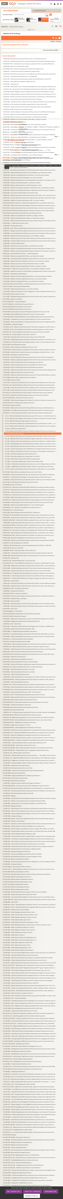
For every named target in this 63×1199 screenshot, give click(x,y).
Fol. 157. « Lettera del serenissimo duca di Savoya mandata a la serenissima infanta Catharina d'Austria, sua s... (31, 446)
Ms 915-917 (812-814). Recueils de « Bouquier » (14, 616)
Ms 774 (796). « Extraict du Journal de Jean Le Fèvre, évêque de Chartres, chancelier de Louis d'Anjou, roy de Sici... (30, 387)
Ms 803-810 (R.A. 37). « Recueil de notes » (13, 510)
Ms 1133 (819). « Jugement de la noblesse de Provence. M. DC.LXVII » (20, 1011)
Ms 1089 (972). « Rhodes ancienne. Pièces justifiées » (16, 909)
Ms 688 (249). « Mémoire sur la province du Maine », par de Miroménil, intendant (23, 246)
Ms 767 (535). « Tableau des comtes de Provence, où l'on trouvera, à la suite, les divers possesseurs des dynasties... (30, 370)
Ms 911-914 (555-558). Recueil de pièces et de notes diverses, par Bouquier (21, 613)
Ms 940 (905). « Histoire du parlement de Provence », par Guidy (19, 672)
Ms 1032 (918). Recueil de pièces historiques (14, 780)
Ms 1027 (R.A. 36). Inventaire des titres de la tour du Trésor (17, 768)
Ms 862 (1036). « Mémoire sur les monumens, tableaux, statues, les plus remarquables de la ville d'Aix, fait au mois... (29, 540)
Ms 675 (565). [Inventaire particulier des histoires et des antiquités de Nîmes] (22, 213)
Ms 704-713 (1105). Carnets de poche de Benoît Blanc (16, 286)
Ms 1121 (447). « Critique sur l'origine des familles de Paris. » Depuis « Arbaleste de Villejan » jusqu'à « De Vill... (30, 988)
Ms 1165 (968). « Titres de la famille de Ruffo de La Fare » (17, 1064)
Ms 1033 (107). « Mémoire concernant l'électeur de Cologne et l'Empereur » (22, 783)
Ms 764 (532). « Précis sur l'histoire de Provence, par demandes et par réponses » (23, 362)
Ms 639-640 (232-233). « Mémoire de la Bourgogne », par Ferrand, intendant (22, 144)
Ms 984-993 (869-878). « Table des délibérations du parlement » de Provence (22, 727)
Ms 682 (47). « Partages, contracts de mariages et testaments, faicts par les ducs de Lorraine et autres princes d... (30, 230)
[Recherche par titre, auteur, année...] (29, 14)
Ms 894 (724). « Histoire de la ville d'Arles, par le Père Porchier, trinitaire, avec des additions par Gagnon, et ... (30, 583)
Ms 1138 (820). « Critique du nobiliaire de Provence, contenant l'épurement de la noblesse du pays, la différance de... (30, 1021)
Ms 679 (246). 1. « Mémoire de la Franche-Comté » (15, 223)
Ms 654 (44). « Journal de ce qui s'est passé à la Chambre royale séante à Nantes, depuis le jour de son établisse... (30, 170)
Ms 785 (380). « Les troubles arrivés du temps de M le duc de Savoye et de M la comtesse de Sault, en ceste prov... (29, 410)
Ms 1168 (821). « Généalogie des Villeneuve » (14, 1071)
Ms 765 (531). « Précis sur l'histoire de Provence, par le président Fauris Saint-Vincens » (25, 365)
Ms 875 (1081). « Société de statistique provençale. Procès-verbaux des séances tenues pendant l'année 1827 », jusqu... (29, 568)
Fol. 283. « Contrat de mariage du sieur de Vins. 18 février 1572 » (21, 454)
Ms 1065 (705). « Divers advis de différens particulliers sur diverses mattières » (22, 854)
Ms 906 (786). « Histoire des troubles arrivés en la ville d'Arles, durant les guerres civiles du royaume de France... (30, 606)
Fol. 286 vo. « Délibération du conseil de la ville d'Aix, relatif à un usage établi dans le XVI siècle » (29, 466)
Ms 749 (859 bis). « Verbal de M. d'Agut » (13, 324)
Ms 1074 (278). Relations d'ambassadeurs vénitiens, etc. (17, 877)
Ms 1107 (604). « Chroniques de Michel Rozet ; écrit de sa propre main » (21, 955)
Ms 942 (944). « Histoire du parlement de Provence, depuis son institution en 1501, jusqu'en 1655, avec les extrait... (30, 677)
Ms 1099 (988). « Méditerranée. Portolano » (14, 935)
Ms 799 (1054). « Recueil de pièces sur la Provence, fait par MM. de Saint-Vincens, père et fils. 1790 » (28, 502)
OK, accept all (13, 1191)
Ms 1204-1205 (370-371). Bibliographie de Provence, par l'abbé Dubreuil (21, 1155)
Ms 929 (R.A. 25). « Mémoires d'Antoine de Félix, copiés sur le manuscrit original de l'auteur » (26, 646)
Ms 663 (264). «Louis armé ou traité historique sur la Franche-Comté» (20, 193)
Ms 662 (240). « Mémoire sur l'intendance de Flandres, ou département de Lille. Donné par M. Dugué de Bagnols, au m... (30, 190)
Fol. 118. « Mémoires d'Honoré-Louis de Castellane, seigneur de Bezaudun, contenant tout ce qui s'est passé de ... (31, 438)
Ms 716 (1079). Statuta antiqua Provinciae (14, 294)
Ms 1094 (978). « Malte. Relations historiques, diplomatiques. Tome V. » (21, 922)
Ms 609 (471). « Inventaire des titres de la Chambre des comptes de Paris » (21, 71)
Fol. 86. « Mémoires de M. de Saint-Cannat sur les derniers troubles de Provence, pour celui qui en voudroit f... (31, 431)
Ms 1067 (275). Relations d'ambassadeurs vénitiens (16, 859)
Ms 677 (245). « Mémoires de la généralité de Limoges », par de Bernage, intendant (23, 218)
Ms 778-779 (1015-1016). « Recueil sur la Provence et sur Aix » (18, 397)
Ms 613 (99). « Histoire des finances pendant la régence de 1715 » (19, 81)
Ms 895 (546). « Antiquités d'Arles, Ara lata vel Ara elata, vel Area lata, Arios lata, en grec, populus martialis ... (29, 586)
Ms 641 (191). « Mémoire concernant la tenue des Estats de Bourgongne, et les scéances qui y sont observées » (30, 147)
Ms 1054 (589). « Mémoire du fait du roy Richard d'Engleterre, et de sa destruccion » (24, 826)
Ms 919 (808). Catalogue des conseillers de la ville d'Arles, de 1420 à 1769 (21, 621)
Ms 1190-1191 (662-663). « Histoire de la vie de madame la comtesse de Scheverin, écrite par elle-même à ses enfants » (29, 1124)
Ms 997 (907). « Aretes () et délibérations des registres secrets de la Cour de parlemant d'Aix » (27, 735)
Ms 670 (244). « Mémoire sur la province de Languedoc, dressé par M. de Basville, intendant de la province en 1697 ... (30, 205)
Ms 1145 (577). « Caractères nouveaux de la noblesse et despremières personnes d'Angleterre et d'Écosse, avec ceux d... (30, 1033)
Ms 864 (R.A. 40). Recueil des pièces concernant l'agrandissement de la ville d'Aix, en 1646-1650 (27, 545)
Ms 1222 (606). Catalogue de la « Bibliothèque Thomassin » (18, 1183)
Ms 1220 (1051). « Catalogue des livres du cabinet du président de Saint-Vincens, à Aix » (25, 1178)
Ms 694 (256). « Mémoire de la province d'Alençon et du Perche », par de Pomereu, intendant (26, 261)
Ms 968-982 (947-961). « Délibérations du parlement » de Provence (19, 722)
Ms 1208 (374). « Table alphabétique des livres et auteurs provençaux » (20, 1160)
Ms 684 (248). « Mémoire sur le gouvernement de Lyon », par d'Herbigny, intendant (23, 236)
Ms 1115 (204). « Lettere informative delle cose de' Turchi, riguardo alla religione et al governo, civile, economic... (30, 973)
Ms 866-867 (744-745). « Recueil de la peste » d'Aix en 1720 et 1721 (19, 550)
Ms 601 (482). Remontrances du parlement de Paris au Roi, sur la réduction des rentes (24, 58)
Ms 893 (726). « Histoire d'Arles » (11, 581)
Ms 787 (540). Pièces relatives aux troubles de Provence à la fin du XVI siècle (22, 472)
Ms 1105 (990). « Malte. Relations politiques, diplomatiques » (18, 950)
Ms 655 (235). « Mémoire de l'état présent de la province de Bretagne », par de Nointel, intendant (27, 172)
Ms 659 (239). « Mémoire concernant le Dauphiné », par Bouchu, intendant (21, 182)
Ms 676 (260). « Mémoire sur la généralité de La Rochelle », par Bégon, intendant (23, 215)
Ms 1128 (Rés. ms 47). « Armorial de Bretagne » (14, 998)
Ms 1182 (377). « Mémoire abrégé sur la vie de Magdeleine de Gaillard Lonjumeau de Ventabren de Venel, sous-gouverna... (30, 1104)
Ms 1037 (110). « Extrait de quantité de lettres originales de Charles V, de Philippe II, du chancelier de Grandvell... (30, 790)
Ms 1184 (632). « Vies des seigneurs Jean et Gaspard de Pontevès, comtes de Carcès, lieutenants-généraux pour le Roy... (29, 1109)
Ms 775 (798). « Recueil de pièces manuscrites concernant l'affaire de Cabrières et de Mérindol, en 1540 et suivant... (29, 390)
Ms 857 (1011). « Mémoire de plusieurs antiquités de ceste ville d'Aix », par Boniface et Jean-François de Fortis (29, 532)
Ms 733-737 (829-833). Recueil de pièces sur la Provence (17, 309)
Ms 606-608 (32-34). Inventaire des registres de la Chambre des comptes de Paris (23, 69)
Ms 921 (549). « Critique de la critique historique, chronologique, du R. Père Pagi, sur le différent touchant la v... (29, 626)
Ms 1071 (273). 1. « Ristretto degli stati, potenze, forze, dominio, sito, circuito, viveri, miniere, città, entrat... (29, 869)
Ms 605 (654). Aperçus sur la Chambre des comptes (16, 66)
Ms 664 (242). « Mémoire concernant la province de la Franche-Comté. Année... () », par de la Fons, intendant (30, 195)
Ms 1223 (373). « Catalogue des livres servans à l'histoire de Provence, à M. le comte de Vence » (27, 1185)
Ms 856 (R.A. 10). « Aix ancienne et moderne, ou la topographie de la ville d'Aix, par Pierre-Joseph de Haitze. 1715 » (29, 530)
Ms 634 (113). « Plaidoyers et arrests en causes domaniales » (18, 132)
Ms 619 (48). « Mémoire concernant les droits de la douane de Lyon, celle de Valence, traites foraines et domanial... (30, 96)
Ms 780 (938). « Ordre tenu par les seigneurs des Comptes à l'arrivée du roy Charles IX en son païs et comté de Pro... (30, 400)
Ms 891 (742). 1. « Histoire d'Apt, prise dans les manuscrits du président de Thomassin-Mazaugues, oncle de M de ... (29, 576)
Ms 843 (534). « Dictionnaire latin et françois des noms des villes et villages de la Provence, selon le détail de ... (29, 517)
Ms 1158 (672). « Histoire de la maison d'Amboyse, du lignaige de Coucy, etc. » (22, 1046)
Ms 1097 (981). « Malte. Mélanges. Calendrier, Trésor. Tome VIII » (19, 930)
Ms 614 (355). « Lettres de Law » (11, 84)
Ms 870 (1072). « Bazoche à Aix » (11, 558)
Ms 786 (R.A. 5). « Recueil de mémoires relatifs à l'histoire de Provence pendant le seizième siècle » (27, 413)
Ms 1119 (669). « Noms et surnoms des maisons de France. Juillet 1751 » (21, 983)
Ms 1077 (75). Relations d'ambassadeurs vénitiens (15, 884)
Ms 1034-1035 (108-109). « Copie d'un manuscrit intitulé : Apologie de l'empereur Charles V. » (26, 785)
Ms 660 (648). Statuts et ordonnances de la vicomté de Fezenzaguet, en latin (22, 185)
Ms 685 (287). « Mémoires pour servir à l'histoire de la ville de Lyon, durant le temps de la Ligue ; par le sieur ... (30, 238)
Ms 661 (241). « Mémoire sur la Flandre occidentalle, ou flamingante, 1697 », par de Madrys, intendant (28, 187)
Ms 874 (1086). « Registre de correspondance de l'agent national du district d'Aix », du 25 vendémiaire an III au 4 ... (30, 565)
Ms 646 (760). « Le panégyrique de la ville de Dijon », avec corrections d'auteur (22, 155)
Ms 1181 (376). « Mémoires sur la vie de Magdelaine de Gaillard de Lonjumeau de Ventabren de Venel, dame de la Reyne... (29, 1102)
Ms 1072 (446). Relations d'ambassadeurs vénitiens (16, 871)
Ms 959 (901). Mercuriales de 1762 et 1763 (13, 710)
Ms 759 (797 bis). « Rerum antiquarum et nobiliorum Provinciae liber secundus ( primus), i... (30, 349)
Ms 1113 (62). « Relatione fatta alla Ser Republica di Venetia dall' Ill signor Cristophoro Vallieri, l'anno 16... (30, 968)
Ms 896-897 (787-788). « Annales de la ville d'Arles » (16, 588)
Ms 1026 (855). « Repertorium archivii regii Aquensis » (16, 765)
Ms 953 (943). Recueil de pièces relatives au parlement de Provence (20, 699)
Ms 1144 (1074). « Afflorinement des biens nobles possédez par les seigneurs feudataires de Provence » (28, 1031)
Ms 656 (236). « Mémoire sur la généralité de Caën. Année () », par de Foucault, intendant (26, 175)
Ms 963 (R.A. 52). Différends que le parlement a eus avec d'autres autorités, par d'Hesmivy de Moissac (28, 717)
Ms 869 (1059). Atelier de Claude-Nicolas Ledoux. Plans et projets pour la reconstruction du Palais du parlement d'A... (29, 555)
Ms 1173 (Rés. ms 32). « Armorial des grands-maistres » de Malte (19, 1084)
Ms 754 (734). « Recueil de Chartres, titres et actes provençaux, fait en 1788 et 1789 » (24, 337)
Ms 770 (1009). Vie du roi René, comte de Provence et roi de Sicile (19, 377)
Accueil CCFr (4, 26)
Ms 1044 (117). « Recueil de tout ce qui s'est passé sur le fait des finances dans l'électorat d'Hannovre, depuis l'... (30, 808)
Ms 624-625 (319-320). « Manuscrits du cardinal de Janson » (18, 109)
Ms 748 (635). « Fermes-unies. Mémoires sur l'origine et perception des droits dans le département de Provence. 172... (30, 322)
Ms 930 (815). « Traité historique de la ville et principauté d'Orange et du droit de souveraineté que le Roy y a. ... (30, 649)
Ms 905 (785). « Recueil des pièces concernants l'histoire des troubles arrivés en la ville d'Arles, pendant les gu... (29, 603)
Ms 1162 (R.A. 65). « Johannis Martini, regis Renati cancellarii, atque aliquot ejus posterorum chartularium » (29, 1056)
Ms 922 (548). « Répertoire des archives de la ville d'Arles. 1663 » (19, 629)
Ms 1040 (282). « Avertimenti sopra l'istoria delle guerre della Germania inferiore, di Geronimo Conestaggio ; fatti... (30, 798)
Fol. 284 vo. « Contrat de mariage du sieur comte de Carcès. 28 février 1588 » (24, 461)
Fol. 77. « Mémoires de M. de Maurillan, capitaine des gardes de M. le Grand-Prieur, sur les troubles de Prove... (31, 426)
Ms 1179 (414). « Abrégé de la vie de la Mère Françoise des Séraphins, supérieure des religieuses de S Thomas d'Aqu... (30, 1097)
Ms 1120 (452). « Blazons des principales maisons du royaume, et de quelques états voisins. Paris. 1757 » (29, 985)
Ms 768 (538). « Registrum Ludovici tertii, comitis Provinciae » (18, 372)
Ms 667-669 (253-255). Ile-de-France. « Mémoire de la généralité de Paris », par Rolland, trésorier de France (29, 203)
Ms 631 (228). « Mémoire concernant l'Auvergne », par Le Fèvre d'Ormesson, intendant (24, 124)
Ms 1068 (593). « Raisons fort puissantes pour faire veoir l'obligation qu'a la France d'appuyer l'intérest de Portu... (30, 861)
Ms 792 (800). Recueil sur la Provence (12, 484)
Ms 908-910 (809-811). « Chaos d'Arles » (13, 611)
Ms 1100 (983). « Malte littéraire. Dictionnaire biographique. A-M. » (20, 937)
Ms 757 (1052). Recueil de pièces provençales (14, 344)
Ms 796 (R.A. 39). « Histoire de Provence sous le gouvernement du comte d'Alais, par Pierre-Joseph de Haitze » (30, 495)
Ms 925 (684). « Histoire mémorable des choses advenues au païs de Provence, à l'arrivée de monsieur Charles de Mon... (29, 636)
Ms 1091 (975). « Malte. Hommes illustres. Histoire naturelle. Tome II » (20, 914)
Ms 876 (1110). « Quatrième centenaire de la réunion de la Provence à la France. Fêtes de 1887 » (27, 570)
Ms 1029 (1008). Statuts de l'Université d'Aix (14, 773)
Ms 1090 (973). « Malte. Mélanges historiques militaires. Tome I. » (19, 912)
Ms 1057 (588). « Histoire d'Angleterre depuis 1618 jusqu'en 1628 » (19, 834)
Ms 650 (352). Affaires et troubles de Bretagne (14, 165)
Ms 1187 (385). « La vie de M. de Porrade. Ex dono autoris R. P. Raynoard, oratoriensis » (25, 1117)
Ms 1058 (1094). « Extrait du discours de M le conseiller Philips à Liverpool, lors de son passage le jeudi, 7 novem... (30, 836)
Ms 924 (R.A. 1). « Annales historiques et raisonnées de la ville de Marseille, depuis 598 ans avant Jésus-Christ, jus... (29, 634)
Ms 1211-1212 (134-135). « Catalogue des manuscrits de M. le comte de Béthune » (23, 1165)
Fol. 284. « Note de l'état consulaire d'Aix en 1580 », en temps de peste (22, 459)
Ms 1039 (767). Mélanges (9, 796)
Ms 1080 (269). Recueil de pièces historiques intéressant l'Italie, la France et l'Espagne (24, 892)
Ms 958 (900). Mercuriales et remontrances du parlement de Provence (20, 707)
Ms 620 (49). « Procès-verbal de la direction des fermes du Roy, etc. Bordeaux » (22, 99)
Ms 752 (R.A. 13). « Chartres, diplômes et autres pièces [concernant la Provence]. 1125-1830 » (26, 332)
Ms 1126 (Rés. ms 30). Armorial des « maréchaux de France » (18, 993)
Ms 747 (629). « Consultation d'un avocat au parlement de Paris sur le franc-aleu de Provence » (27, 319)
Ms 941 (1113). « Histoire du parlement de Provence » (16, 674)
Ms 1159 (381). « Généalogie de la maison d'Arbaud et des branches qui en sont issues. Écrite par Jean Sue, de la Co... (30, 1049)
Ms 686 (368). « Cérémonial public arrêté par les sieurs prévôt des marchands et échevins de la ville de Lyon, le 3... (30, 241)
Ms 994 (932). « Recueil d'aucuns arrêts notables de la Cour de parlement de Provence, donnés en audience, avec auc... (30, 730)
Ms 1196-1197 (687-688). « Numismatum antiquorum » (16, 1137)
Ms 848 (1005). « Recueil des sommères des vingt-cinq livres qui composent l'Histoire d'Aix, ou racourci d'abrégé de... (30, 522)
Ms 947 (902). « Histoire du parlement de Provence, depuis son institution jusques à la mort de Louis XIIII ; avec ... (30, 687)
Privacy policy (31, 1196)
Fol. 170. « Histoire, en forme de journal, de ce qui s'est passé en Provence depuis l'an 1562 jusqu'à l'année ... (31, 451)
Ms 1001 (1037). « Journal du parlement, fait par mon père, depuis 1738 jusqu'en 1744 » (25, 742)
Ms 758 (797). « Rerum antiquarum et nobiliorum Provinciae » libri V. (20, 347)
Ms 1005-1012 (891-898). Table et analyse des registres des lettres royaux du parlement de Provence (28, 747)
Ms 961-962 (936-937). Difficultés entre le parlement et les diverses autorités (22, 715)
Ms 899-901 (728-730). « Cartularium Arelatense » (15, 593)
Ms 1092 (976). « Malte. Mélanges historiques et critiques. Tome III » (20, 917)
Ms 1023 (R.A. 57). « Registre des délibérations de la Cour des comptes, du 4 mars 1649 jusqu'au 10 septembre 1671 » (30, 758)
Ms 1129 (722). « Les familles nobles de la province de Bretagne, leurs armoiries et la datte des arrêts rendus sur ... (30, 1000)
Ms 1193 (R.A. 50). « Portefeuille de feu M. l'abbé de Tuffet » (18, 1129)
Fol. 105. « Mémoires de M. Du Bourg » (14, 433)
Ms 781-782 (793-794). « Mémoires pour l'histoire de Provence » (19, 403)
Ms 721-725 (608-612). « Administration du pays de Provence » (18, 304)
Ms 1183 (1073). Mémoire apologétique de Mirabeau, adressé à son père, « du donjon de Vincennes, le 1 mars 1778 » (29, 1107)
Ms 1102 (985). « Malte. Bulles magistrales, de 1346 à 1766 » (18, 942)
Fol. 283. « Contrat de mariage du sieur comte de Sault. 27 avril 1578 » (22, 456)
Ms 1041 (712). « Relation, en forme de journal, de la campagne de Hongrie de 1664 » (24, 801)
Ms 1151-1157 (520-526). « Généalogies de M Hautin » (16, 1044)
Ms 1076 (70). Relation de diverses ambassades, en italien (17, 882)
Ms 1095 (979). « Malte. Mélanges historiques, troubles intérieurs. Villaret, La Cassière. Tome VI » (27, 925)
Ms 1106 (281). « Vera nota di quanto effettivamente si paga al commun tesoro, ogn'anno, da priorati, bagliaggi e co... (30, 952)
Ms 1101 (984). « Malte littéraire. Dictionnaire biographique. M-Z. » (20, 940)
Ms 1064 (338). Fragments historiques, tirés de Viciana (16, 851)
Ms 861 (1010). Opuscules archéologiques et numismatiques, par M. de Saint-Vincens (24, 538)
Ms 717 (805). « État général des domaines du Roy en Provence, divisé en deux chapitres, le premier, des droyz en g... (30, 296)
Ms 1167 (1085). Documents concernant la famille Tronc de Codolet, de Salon (22, 1069)
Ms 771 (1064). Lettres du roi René (11, 380)
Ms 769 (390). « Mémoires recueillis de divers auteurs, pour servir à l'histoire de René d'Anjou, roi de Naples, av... (30, 375)
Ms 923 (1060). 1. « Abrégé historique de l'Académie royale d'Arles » (20, 631)
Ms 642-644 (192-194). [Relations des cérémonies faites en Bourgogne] (20, 150)
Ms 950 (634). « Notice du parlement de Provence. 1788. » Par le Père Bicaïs (22, 692)
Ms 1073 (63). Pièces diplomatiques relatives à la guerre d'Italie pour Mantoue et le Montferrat (27, 874)
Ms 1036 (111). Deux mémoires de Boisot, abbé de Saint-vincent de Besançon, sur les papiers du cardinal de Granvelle (29, 788)
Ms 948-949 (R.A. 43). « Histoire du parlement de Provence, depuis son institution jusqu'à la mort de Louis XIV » (29, 689)
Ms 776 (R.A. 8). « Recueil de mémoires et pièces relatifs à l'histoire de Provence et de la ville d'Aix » (28, 392)
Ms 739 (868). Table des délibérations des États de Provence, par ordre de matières (24, 314)
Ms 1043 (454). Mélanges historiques (12, 806)
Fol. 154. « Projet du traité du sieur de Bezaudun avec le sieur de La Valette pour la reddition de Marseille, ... (31, 441)
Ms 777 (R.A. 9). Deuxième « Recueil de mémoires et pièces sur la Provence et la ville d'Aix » (26, 395)
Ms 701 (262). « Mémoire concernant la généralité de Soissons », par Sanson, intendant (25, 279)
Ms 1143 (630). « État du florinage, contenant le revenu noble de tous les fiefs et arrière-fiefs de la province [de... (30, 1028)
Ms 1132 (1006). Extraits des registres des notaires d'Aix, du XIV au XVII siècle (22, 1008)
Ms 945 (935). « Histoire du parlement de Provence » (16, 682)
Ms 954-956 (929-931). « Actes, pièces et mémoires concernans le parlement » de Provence (25, 702)
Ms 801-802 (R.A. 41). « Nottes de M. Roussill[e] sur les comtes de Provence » (22, 507)
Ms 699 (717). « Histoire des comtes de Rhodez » (15, 273)
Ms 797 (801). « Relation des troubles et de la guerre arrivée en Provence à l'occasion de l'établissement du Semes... (30, 497)
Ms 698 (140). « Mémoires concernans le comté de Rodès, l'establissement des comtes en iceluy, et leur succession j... (30, 271)
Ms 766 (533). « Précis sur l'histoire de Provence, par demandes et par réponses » (23, 367)
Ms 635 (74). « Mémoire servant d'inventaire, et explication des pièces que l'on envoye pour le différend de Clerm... (30, 134)
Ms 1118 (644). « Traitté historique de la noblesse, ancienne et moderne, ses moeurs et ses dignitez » (28, 980)
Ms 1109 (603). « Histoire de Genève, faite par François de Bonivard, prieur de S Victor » (25, 960)
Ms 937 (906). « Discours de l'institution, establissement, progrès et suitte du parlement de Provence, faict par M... (30, 664)
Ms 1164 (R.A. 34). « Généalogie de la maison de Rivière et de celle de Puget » (22, 1061)
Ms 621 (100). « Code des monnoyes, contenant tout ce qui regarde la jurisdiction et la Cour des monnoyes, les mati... (30, 101)
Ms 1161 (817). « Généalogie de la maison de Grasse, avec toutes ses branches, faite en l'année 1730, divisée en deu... (30, 1054)
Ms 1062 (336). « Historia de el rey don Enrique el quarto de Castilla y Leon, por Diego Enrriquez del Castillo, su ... (29, 846)
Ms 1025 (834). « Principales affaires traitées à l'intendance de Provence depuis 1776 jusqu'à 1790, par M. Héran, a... (30, 763)
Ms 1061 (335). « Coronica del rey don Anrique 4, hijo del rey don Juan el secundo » (24, 844)
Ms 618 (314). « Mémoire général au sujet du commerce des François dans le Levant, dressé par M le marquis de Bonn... (30, 94)
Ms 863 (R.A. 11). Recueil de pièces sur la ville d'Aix (16, 543)
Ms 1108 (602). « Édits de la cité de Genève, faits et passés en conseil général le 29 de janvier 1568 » (28, 958)
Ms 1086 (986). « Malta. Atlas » (10, 902)
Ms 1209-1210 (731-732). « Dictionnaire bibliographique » (17, 1162)
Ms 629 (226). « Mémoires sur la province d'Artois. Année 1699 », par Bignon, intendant (24, 119)
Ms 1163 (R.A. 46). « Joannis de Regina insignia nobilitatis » (18, 1059)
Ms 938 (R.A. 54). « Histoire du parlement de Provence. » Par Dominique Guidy (22, 667)
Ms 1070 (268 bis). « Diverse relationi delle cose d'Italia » (17, 866)
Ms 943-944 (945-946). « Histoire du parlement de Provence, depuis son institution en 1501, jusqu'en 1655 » (29, 679)
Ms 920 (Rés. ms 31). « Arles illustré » (12, 624)
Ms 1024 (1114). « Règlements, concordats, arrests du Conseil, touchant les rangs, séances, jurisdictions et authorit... (29, 760)
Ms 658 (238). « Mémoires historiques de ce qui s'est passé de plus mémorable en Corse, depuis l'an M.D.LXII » (30, 180)
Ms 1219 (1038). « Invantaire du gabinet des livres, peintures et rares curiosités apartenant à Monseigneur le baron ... (29, 1175)
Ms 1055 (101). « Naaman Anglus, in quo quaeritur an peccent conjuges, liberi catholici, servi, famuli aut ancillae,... (29, 828)
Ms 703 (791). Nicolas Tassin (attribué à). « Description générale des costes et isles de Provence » (27, 284)
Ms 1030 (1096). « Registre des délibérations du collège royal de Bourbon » (21, 775)
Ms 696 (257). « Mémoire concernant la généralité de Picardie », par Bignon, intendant (25, 266)
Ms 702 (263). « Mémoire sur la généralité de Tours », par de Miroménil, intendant (23, 281)
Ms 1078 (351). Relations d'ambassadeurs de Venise (16, 887)
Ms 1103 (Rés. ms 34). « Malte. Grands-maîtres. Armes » (17, 945)
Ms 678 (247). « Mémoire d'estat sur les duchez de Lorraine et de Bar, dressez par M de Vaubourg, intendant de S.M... (30, 220)
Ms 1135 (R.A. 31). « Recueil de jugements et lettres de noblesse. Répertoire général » (24, 1016)
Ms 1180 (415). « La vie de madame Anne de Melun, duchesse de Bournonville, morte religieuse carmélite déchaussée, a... (30, 1099)
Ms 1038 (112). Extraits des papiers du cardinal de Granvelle (18, 793)
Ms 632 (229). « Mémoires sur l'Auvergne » (13, 127)
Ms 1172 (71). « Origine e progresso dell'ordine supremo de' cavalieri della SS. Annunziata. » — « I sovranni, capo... (30, 1081)
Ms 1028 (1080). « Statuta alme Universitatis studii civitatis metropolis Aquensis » (23, 770)
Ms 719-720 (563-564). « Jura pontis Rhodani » (14, 301)
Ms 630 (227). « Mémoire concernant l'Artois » (14, 122)
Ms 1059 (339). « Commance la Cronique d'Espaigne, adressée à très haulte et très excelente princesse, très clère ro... (29, 839)
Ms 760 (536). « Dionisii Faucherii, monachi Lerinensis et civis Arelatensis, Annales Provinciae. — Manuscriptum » (29, 352)
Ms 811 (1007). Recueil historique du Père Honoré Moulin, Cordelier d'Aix (21, 512)
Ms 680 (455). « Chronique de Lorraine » (13, 225)
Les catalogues (10, 10)
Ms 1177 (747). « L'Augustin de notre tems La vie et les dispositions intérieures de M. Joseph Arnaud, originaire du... (30, 1092)
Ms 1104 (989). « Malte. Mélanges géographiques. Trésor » (17, 947)
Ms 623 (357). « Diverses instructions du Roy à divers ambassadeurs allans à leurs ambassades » (27, 107)
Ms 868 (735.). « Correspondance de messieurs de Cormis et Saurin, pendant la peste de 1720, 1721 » (28, 553)
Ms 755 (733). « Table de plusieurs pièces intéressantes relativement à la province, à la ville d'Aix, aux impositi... (30, 339)
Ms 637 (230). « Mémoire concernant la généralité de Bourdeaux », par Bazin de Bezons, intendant (27, 139)
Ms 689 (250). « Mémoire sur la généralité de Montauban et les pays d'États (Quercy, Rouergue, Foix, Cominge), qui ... (30, 248)
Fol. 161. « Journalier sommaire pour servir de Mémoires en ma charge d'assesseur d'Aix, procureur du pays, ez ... (31, 449)
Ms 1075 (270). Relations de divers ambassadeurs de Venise (18, 879)
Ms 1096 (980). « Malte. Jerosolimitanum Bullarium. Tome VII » (19, 927)
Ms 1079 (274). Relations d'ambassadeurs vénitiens (16, 889)
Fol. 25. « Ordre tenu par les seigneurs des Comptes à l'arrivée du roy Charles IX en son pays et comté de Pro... (31, 418)
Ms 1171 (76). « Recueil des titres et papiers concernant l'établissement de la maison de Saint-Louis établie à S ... (30, 1079)
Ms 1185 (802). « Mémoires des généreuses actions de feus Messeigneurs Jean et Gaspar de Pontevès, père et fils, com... (30, 1112)
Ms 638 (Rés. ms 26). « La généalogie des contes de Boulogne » (18, 142)
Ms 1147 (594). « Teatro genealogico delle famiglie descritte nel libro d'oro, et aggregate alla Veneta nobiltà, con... (30, 1038)
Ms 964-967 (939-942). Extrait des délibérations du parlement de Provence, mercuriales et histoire (27, 720)
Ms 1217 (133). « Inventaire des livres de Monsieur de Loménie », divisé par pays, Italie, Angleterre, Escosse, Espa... (30, 1170)
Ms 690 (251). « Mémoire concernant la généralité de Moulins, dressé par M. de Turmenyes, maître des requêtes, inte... (30, 251)
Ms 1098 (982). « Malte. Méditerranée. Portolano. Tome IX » (18, 932)
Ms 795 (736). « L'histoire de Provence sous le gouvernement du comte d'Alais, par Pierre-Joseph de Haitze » (29, 492)
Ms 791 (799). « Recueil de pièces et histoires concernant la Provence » (20, 482)
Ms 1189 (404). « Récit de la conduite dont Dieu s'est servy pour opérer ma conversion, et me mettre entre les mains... (30, 1122)
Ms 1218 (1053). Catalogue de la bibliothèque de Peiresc (17, 1172)
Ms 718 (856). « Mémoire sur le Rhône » (12, 299)
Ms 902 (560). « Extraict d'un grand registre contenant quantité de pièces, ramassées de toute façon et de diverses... (29, 596)
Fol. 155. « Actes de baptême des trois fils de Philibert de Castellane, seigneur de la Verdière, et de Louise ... (31, 443)
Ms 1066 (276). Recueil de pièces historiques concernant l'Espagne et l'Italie (22, 856)
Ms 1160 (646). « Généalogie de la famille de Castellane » (17, 1051)
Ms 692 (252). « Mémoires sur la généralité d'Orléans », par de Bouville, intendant (23, 256)
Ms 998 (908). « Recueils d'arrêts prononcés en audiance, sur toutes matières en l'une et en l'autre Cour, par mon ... (30, 737)
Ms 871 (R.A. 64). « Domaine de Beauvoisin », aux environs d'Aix (19, 560)
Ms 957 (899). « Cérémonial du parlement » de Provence (17, 704)
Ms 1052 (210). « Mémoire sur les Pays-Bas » (14, 821)
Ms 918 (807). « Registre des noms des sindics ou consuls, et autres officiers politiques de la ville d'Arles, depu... (29, 618)
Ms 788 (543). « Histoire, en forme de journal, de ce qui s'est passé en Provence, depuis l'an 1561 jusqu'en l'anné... (29, 474)
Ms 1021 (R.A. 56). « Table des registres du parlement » (16, 753)
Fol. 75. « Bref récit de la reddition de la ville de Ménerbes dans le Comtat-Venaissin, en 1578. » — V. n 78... (31, 423)
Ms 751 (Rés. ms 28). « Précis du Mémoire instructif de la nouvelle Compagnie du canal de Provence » (28, 329)
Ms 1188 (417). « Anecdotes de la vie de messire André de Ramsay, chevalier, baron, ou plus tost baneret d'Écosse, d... (29, 1119)
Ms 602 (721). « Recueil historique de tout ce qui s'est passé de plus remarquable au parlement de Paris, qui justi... (30, 61)
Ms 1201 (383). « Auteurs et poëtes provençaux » (15, 1147)
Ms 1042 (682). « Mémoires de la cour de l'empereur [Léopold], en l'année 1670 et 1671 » (25, 803)
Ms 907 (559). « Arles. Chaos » (10, 608)
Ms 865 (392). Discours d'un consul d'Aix (13, 548)
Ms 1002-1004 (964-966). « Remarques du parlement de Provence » (19, 745)
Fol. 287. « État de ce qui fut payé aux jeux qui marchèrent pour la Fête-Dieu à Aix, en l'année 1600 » (30, 469)
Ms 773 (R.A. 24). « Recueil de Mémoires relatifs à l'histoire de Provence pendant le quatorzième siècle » (29, 385)
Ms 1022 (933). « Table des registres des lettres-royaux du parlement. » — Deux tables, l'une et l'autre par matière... (30, 755)
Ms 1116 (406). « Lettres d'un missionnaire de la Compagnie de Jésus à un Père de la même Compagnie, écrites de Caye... (29, 975)
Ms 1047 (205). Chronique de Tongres (12, 816)
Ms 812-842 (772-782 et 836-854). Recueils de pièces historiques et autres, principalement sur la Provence (29, 515)
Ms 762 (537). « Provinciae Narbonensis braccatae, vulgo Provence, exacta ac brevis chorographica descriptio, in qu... (29, 357)
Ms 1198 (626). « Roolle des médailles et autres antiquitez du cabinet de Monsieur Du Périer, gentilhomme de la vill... (30, 1140)
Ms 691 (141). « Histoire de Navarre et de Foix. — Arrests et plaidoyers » (21, 253)
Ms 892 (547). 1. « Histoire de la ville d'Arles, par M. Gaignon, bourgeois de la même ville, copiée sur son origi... (29, 578)
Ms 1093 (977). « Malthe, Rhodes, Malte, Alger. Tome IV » (17, 920)
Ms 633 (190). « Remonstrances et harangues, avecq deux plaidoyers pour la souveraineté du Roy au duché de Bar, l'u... (30, 129)
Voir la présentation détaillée (50, 50)
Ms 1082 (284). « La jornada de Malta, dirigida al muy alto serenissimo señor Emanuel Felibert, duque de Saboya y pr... (29, 897)
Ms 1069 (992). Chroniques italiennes (12, 864)
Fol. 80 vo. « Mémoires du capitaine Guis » (15, 428)
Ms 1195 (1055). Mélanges (9, 1135)
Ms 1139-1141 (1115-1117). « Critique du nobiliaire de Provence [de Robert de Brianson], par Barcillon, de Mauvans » (29, 1023)
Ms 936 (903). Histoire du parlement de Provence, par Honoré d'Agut (20, 661)
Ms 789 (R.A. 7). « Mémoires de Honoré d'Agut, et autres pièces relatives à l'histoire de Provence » (27, 477)
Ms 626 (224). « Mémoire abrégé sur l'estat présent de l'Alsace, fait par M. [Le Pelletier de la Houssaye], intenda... (30, 112)
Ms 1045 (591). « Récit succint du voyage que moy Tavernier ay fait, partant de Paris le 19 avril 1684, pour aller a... (29, 811)
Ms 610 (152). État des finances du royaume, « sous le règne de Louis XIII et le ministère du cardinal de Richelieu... (30, 74)
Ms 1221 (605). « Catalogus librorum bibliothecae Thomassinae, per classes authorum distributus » (28, 1180)
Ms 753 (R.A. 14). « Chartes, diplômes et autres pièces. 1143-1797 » (19, 334)
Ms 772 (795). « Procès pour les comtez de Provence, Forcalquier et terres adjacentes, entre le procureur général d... (30, 382)
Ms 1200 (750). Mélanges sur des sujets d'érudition (15, 1145)
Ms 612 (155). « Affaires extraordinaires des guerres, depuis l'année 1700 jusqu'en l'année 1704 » (27, 79)
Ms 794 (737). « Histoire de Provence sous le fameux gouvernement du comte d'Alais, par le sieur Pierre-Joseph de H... (30, 489)
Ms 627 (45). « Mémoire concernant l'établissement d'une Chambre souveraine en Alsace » (25, 114)
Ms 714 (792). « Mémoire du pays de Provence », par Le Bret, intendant (20, 289)
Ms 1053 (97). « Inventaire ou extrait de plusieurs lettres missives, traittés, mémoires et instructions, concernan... (30, 823)
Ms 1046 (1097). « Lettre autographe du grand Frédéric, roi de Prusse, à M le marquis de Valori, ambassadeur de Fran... (30, 813)
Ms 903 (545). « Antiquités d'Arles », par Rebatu (15, 598)
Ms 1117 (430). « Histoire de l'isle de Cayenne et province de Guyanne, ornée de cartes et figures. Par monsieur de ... (30, 978)
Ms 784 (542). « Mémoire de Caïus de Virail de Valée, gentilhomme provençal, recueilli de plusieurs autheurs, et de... (29, 408)
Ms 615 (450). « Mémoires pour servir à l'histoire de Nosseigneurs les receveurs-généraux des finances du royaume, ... (30, 86)
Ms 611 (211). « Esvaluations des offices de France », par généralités (20, 76)
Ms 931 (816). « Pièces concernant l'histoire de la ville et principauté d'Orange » (23, 651)
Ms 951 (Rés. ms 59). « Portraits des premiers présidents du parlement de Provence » (24, 694)
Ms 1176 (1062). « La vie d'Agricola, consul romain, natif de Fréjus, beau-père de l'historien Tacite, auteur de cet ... (30, 1089)
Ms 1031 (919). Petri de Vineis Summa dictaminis (15, 778)
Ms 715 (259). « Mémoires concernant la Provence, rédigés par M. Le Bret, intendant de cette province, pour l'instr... (30, 291)
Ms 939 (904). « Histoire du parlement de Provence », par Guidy (19, 669)
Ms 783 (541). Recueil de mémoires (12, 405)
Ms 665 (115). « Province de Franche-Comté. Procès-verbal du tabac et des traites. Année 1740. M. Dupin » (29, 198)
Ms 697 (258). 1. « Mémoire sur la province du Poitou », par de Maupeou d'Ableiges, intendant (26, 269)
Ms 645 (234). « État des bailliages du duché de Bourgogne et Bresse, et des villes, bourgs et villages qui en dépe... (29, 152)
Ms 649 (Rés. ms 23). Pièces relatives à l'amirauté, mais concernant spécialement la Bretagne (26, 162)
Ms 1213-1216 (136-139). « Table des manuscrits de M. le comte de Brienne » (22, 1167)
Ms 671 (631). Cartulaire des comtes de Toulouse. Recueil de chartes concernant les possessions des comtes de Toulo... (29, 208)
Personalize (50, 1191)
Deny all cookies (32, 1191)
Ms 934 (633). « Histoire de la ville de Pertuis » (14, 656)
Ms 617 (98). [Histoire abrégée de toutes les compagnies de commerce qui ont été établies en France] (28, 91)
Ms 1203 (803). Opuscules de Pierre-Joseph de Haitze (16, 1152)
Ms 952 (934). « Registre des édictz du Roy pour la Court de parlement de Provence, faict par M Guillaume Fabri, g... (30, 697)
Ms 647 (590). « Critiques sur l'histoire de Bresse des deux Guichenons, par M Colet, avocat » (26, 157)
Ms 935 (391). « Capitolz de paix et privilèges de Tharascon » (18, 659)
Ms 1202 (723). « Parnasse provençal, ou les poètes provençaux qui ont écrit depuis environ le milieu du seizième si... (30, 1150)
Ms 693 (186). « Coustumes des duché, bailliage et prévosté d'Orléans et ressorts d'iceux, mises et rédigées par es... (29, 258)
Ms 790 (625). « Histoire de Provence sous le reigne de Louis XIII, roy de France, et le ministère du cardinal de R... (30, 479)
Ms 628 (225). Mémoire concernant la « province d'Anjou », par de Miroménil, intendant (25, 117)
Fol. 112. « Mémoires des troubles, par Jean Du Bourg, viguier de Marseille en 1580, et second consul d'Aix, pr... (31, 436)
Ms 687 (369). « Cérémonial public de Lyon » (14, 243)
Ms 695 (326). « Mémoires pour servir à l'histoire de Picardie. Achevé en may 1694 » (23, 263)
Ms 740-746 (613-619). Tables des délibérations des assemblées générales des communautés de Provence (29, 316)
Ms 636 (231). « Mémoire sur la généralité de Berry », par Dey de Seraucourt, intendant (24, 137)
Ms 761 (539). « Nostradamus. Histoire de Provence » (16, 354)
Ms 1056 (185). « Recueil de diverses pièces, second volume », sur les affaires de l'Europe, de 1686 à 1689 (29, 831)
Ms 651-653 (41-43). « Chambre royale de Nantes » (15, 167)
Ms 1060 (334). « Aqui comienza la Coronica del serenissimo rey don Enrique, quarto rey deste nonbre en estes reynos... (30, 841)
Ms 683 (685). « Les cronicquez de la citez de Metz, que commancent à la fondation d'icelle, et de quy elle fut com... (30, 233)
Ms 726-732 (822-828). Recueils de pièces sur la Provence (17, 306)
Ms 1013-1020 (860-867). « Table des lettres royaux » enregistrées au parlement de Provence (26, 750)
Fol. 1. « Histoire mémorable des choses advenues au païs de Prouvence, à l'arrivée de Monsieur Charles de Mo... (31, 416)
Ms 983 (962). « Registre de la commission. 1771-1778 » (16, 725)
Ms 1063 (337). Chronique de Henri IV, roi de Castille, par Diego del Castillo (22, 849)
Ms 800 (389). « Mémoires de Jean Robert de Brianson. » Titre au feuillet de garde (23, 505)
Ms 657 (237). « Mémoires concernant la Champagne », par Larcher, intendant (22, 177)
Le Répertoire (39, 10)
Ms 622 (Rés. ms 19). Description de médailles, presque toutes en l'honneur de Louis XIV (25, 104)
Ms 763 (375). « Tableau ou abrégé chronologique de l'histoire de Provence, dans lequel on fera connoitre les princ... (30, 359)
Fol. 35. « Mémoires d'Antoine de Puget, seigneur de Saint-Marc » (21, 421)
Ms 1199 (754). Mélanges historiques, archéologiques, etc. (17, 1142)
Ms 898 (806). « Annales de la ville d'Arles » (13, 591)
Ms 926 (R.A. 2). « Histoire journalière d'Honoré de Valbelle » (18, 639)
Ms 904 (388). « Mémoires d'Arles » (11, 601)
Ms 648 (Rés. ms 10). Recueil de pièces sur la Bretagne (16, 160)
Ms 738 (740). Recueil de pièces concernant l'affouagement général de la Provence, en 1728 (26, 311)
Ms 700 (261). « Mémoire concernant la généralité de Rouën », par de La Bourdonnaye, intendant (27, 276)
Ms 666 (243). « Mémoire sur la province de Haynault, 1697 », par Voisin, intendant (23, 200)
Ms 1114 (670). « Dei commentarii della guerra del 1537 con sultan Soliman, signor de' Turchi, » (27, 970)
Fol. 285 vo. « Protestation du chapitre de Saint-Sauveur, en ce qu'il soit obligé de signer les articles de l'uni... (31, 464)
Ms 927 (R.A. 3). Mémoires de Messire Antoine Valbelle (16, 641)
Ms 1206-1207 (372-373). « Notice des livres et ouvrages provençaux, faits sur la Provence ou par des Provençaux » (30, 1157)
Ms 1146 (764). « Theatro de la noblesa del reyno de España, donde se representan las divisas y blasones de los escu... (30, 1036)
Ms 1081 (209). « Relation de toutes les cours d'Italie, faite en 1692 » (20, 894)
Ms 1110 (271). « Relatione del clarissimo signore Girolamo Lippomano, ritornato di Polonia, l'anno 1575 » (30, 963)
